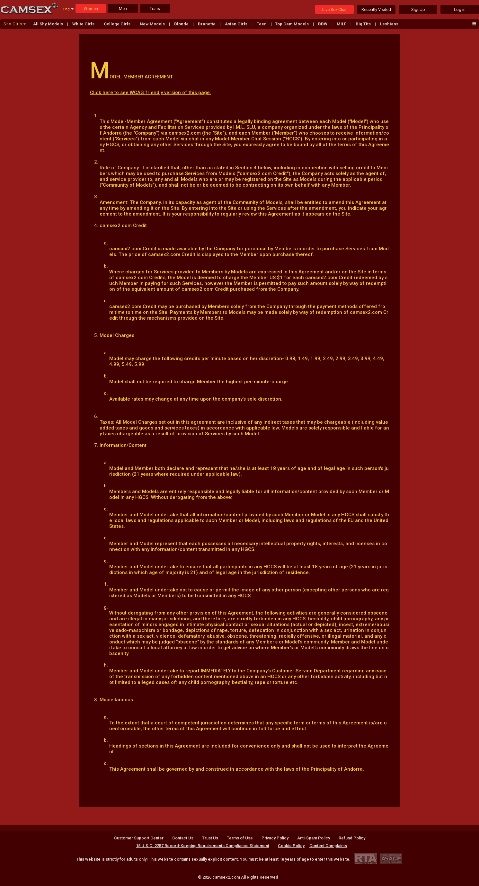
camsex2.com (185, 133)
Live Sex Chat (334, 9)
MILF (342, 24)
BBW (323, 24)
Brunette (207, 24)
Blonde (182, 24)
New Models (153, 24)
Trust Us (210, 838)
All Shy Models (48, 24)
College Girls (117, 24)
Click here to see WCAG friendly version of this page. (150, 92)
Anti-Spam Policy (313, 838)
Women (91, 8)
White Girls (83, 24)
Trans (155, 8)
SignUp (418, 9)
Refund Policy (352, 838)
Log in (460, 9)
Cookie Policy (291, 845)
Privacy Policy (275, 838)
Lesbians (389, 24)
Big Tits (364, 24)
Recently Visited (376, 9)
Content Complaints (328, 845)
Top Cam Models (292, 24)
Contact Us (182, 838)
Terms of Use (240, 838)
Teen (262, 24)
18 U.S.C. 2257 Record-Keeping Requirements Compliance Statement (202, 845)
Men (123, 8)
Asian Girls (236, 24)
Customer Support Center (139, 838)
